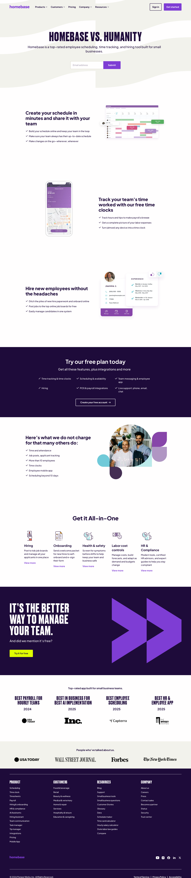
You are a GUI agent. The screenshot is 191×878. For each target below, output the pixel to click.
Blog (99, 788)
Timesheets (15, 796)
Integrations (15, 833)
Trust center (146, 817)
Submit (112, 65)
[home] (20, 6)
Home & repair (60, 804)
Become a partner (149, 804)
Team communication (19, 821)
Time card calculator (106, 821)
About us (145, 788)
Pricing (72, 6)
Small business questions (108, 800)
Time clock (14, 792)
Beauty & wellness (61, 796)
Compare (101, 833)
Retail (56, 792)
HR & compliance (17, 808)
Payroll (13, 800)
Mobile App (15, 841)
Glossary (101, 808)
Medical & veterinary (62, 800)
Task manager (16, 825)
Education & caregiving (63, 817)
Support (101, 792)
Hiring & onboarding (19, 804)
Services (57, 808)
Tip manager (15, 829)
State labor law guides (107, 829)
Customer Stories (105, 804)
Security (145, 812)
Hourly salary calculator (107, 825)
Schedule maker (104, 817)
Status (144, 808)
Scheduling (15, 788)
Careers (144, 792)
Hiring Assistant (17, 817)
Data (99, 812)
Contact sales (147, 800)
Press (143, 796)
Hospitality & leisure (62, 812)
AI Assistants (15, 812)
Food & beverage (61, 788)
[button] (41, 7)
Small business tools (106, 796)
